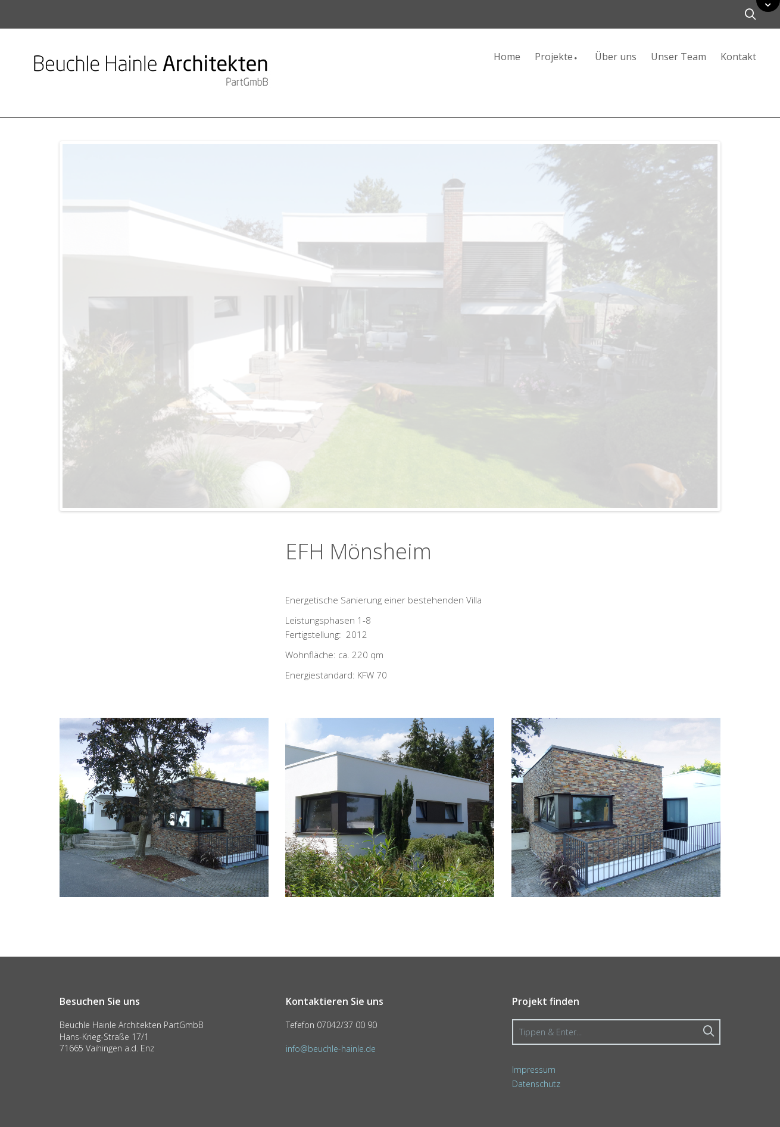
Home (507, 56)
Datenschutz (536, 1083)
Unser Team (678, 56)
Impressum (534, 1069)
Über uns (616, 56)
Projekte (558, 56)
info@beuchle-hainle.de (331, 1048)
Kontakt (738, 56)
